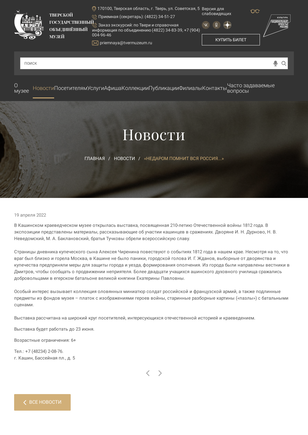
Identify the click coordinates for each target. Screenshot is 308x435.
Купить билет (230, 39)
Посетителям (70, 88)
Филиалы (190, 88)
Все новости (42, 402)
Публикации (164, 88)
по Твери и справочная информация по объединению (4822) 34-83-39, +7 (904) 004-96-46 (146, 30)
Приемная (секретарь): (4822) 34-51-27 (136, 16)
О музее (21, 88)
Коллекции (135, 88)
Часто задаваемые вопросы (251, 88)
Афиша (113, 88)
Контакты (214, 88)
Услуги (95, 88)
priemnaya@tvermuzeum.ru (122, 42)
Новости (43, 88)
